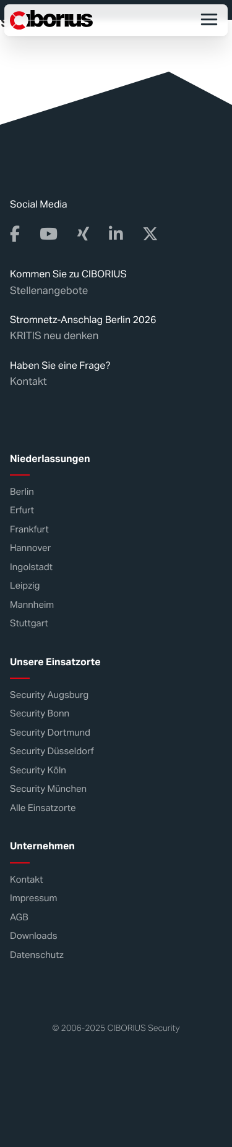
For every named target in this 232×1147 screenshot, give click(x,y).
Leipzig (25, 586)
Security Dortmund (50, 733)
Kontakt (28, 381)
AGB (19, 917)
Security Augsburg (49, 695)
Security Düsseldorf (52, 751)
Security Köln (38, 770)
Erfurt (22, 510)
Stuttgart (29, 623)
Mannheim (32, 605)
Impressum (33, 898)
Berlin (22, 492)
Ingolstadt (31, 567)
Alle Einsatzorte (42, 808)
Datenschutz (37, 955)
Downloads (33, 936)
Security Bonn (39, 714)
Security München (48, 789)
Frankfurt (29, 530)
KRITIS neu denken (54, 335)
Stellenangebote (49, 290)
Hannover (30, 548)
